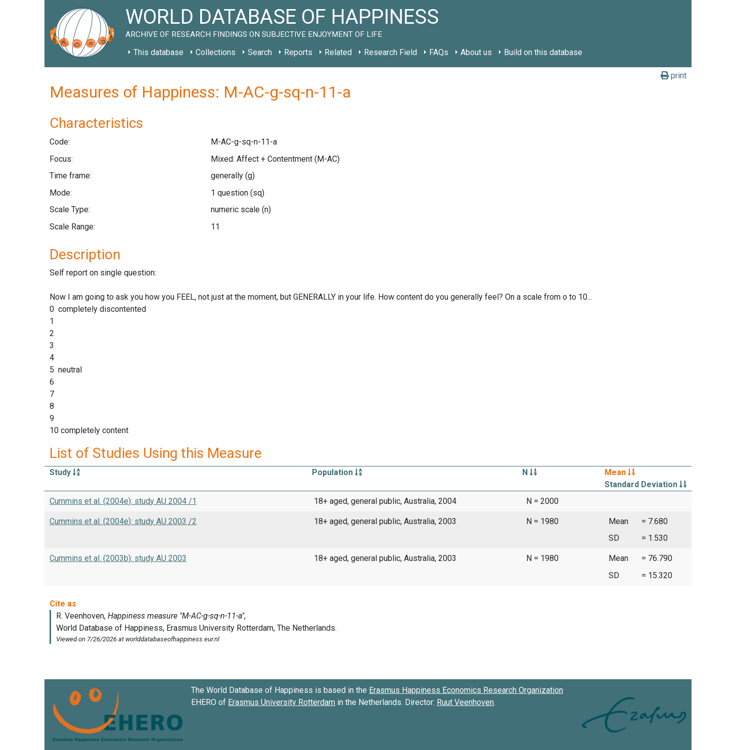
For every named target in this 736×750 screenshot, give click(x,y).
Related (338, 52)
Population (337, 472)
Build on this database (543, 52)
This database (158, 52)
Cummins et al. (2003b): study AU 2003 (118, 558)
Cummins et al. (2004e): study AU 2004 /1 (123, 501)
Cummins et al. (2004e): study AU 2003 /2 (123, 521)
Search (260, 52)
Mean (620, 472)
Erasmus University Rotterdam (281, 702)
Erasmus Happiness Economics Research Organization (466, 690)
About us (476, 52)
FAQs (438, 52)
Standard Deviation (645, 484)
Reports (298, 52)
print (673, 75)
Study (65, 472)
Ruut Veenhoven (465, 702)
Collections (216, 52)
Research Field (390, 52)
